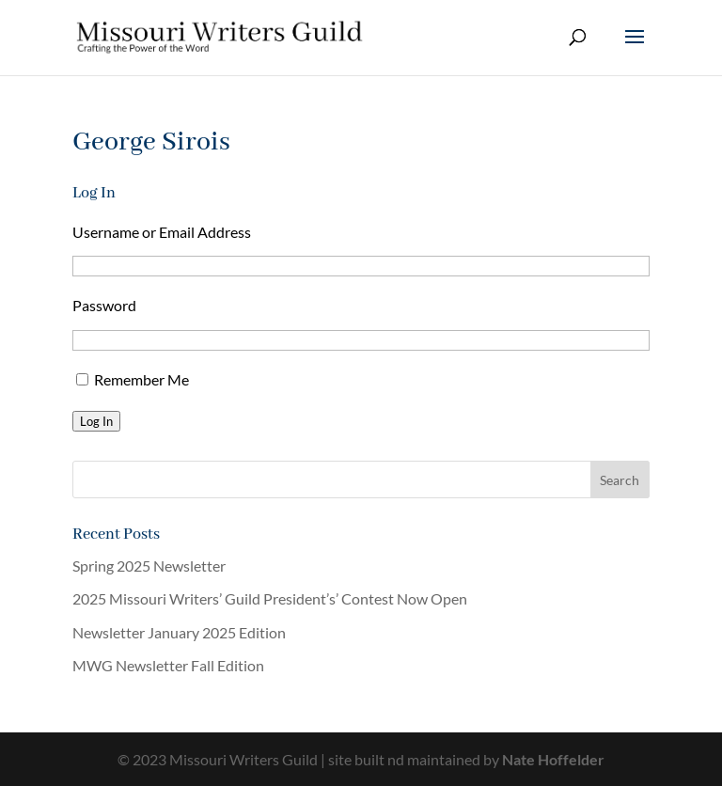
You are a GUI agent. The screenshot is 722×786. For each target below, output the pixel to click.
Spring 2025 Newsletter (149, 565)
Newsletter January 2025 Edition (179, 632)
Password (104, 305)
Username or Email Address (161, 232)
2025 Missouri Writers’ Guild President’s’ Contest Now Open (269, 598)
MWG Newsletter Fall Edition (168, 665)
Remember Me (141, 379)
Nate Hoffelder (553, 759)
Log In (96, 421)
